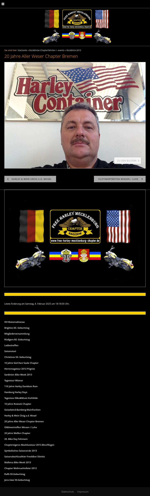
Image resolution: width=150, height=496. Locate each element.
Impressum (83, 491)
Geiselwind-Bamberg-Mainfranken (22, 409)
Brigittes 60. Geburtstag (16, 327)
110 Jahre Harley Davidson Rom (21, 386)
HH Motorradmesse (14, 321)
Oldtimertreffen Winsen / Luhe (20, 427)
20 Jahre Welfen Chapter (17, 433)
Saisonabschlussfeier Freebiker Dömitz (24, 456)
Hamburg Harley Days (15, 392)
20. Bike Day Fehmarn (16, 438)
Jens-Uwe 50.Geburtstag (17, 479)
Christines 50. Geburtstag (17, 357)
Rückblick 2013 (74, 50)
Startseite (22, 50)
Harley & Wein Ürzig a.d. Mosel (20, 415)
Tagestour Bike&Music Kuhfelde (21, 398)
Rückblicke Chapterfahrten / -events (46, 50)
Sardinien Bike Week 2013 (18, 374)
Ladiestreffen (11, 345)
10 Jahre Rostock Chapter (17, 403)
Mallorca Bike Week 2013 (17, 462)
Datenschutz (67, 491)
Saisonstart (10, 351)
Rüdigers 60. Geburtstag (17, 339)
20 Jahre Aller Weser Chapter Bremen (24, 421)
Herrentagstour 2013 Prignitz (19, 368)
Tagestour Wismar (13, 380)
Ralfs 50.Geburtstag (14, 474)
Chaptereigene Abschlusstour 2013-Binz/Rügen (29, 444)
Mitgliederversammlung (16, 333)
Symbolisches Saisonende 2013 (20, 450)
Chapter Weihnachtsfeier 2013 (20, 468)
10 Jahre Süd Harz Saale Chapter (21, 362)
